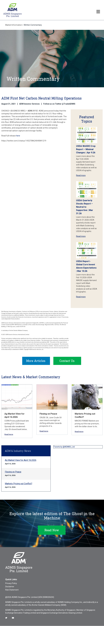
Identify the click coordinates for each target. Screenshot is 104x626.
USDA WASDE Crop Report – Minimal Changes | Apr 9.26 (85, 149)
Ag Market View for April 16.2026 (20, 460)
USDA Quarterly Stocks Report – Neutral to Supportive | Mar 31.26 (84, 207)
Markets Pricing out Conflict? (18, 483)
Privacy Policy (11, 583)
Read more (81, 175)
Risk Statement (12, 590)
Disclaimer (9, 587)
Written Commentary (33, 25)
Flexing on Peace (48, 414)
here (18, 136)
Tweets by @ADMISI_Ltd (64, 447)
